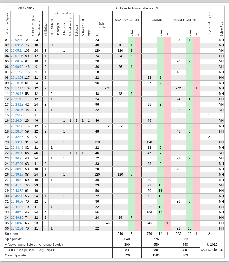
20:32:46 (17, 137)
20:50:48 (17, 223)
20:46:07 (17, 201)
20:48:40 (17, 212)
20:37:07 (17, 164)
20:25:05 (17, 110)
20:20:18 (17, 94)
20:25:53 (17, 115)
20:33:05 (17, 142)
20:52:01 (17, 228)
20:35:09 (17, 153)
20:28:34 (17, 131)
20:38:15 (17, 169)
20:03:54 (17, 45)
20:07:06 (17, 56)
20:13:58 (17, 77)
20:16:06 (17, 83)
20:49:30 (17, 218)
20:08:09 (17, 61)
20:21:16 (17, 99)
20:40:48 (17, 180)
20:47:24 (17, 207)
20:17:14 (17, 88)
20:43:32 (17, 191)
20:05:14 (17, 51)
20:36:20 (17, 158)
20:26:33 (17, 126)
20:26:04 (17, 121)
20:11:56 (17, 72)
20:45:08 (17, 196)
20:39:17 (17, 174)
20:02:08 (17, 40)
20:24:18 (17, 104)
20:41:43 (17, 185)
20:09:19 (17, 67)
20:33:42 (17, 148)
